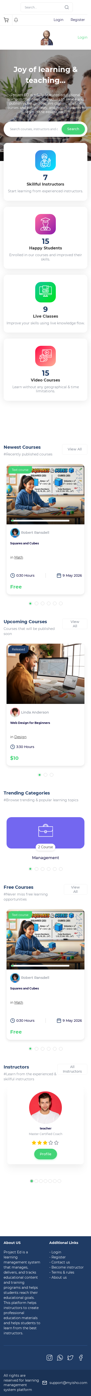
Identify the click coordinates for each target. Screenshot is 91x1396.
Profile (45, 1154)
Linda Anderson (35, 712)
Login (58, 20)
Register (78, 20)
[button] (30, 603)
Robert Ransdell (35, 533)
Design (20, 737)
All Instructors (72, 1069)
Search (73, 129)
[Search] (47, 7)
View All (75, 449)
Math (18, 557)
